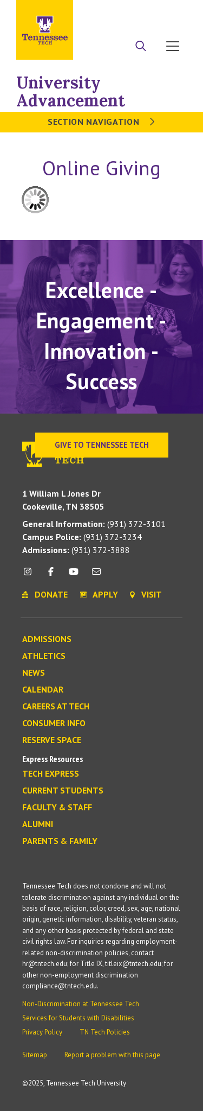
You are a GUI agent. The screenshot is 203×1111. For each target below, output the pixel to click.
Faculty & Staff (57, 807)
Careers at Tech (55, 707)
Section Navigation (101, 121)
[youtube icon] (73, 575)
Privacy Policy (42, 1032)
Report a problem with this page (112, 1054)
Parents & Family (59, 841)
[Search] (140, 47)
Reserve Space (51, 740)
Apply (116, 12)
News (33, 673)
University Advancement (70, 91)
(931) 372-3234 (82, 536)
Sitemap (34, 1054)
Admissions (46, 639)
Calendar (42, 690)
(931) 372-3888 (76, 549)
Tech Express (50, 774)
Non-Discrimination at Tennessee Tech (80, 1003)
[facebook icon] (50, 575)
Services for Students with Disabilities (78, 1018)
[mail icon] (96, 575)
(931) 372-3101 (94, 523)
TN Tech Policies (105, 1032)
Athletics (44, 656)
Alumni (37, 824)
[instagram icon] (30, 575)
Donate (146, 12)
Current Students (62, 791)
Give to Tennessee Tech (102, 445)
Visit (175, 12)
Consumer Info (54, 723)
